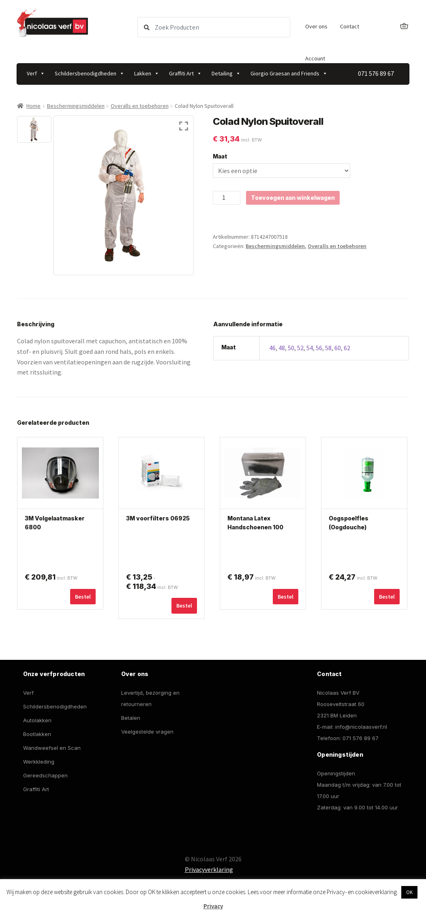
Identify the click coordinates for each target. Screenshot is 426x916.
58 (328, 348)
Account (315, 58)
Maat (220, 156)
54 (309, 348)
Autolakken (37, 720)
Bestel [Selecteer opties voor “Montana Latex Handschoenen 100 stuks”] (285, 596)
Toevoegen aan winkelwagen (293, 197)
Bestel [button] (387, 596)
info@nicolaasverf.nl (361, 726)
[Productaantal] (226, 198)
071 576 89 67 (361, 738)
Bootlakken (37, 734)
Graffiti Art (185, 73)
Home (33, 105)
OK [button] (409, 892)
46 (272, 348)
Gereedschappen (45, 775)
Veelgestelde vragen (147, 731)
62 (347, 348)
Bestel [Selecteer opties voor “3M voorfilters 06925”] (184, 605)
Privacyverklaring (209, 869)
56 (319, 348)
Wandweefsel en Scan (52, 748)
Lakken (146, 73)
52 (300, 348)
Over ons (316, 26)
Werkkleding (38, 761)
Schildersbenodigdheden (89, 73)
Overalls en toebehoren (140, 105)
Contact (349, 26)
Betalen (130, 718)
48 (281, 348)
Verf (36, 73)
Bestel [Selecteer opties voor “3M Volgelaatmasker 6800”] (83, 596)
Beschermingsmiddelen (76, 105)
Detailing (226, 73)
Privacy (213, 906)
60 (337, 348)
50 (291, 348)
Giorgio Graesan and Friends (289, 73)
